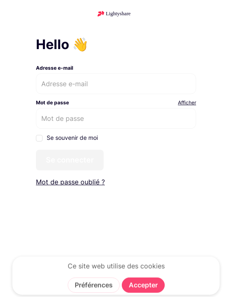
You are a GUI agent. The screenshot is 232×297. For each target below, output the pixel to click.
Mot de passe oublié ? (70, 182)
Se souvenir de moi (67, 137)
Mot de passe (52, 102)
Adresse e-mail (54, 68)
